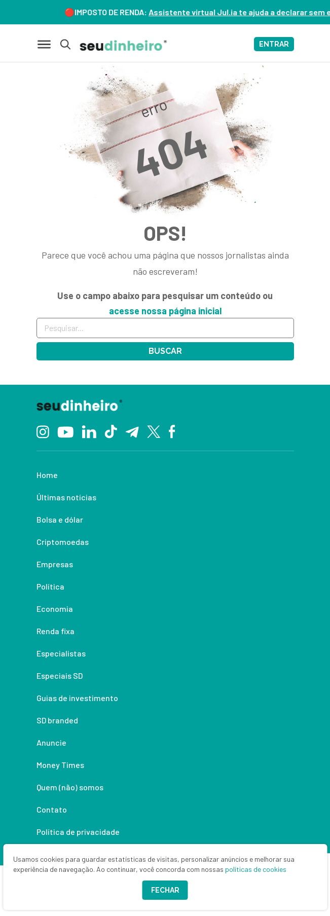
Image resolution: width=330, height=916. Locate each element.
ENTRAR (274, 44)
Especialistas (61, 653)
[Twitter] (154, 431)
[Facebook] (172, 430)
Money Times (60, 765)
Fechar (165, 890)
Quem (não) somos (69, 787)
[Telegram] (132, 431)
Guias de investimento (77, 698)
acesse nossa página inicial (165, 310)
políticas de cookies (255, 869)
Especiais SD (59, 675)
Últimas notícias (66, 497)
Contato (51, 809)
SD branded (57, 720)
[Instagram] (42, 430)
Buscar (165, 351)
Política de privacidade (78, 831)
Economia (54, 608)
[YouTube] (65, 431)
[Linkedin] (89, 430)
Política (50, 586)
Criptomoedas (62, 541)
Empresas (54, 564)
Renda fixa (55, 631)
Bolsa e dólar (59, 519)
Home (47, 475)
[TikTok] (110, 430)
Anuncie (51, 742)
